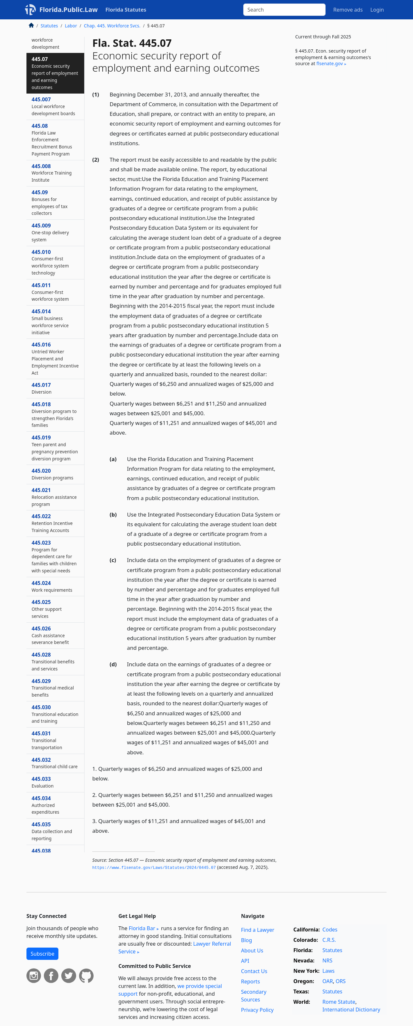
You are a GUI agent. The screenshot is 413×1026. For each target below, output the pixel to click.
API (245, 960)
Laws (328, 970)
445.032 (55, 763)
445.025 (47, 608)
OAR (327, 981)
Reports (250, 981)
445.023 (54, 556)
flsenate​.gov (330, 63)
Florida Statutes (126, 9)
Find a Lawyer (257, 929)
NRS (327, 960)
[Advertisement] (338, 179)
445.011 (50, 292)
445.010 (50, 262)
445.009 (50, 232)
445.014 (50, 321)
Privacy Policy (257, 1009)
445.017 (42, 388)
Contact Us (254, 971)
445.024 (52, 586)
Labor (71, 26)
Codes (329, 929)
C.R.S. (329, 939)
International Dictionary (351, 1009)
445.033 (43, 782)
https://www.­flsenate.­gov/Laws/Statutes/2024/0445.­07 (154, 868)
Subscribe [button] (42, 953)
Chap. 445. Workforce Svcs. (112, 26)
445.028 (53, 661)
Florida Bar (142, 928)
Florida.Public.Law (68, 9)
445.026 (50, 635)
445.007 (53, 106)
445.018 (54, 414)
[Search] (284, 10)
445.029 (53, 688)
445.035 (52, 831)
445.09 (49, 202)
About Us (252, 950)
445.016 (55, 358)
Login (377, 9)
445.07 (55, 72)
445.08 (52, 139)
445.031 (47, 740)
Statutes (49, 26)
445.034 (45, 805)
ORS (341, 981)
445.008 (52, 173)
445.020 (52, 474)
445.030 (55, 714)
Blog (246, 940)
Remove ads (348, 9)
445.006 (46, 36)
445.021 (54, 497)
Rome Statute (338, 1001)
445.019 (55, 447)
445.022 (52, 523)
